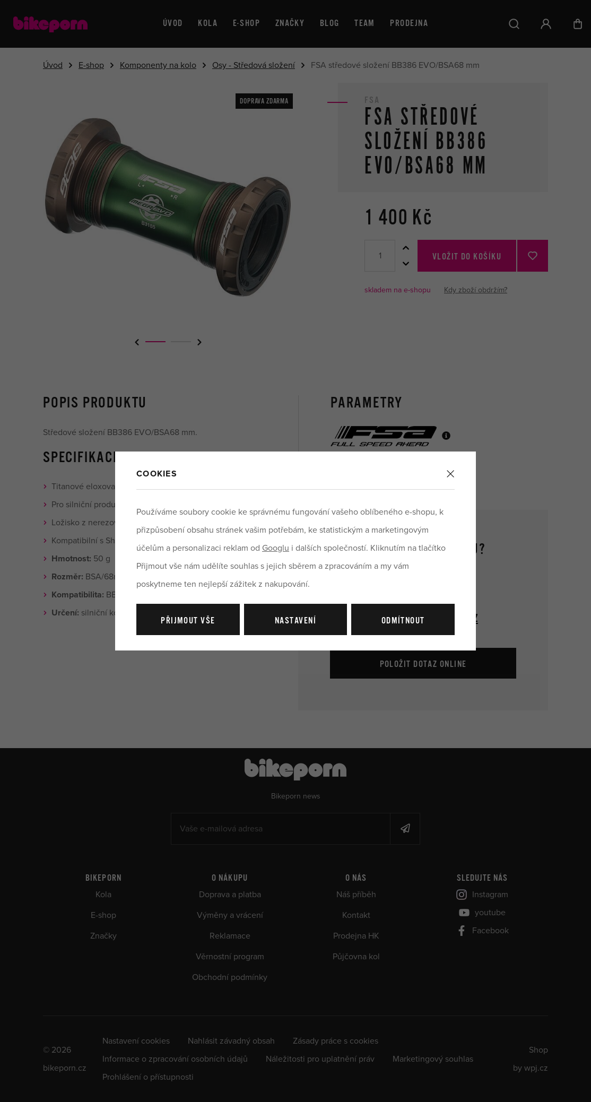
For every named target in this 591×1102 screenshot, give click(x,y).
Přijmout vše (188, 621)
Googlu (275, 548)
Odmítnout (403, 621)
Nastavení (295, 621)
